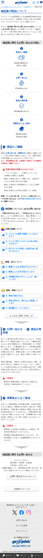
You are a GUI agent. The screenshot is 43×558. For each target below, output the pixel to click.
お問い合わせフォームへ (21, 476)
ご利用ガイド (28, 7)
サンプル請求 (21, 526)
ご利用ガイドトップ (21, 489)
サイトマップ (21, 531)
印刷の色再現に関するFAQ (31, 199)
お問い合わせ (21, 520)
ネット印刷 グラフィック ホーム (11, 7)
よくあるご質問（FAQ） (20, 316)
